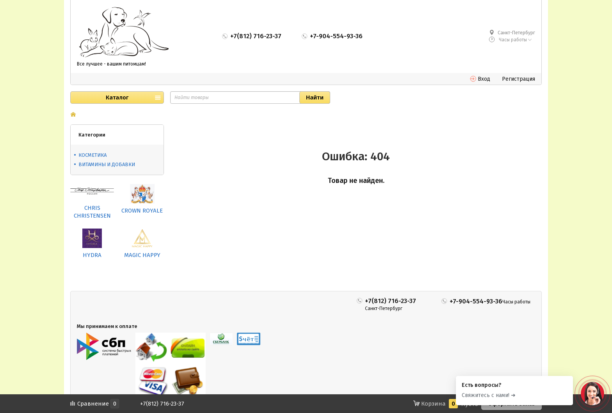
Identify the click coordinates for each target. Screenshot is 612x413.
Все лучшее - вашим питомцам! (111, 64)
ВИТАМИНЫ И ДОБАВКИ (106, 164)
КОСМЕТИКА (92, 155)
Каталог (117, 97)
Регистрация (518, 79)
